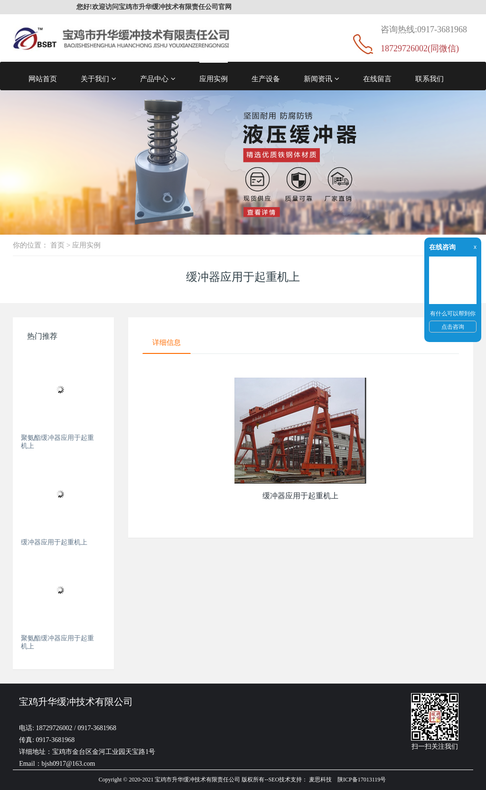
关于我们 (98, 79)
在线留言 (377, 79)
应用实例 (213, 79)
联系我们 (429, 79)
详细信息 (166, 342)
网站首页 (42, 79)
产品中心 (158, 79)
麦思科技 (320, 779)
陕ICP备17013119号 (361, 779)
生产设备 (266, 79)
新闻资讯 (321, 79)
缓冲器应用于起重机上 (54, 542)
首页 (57, 245)
